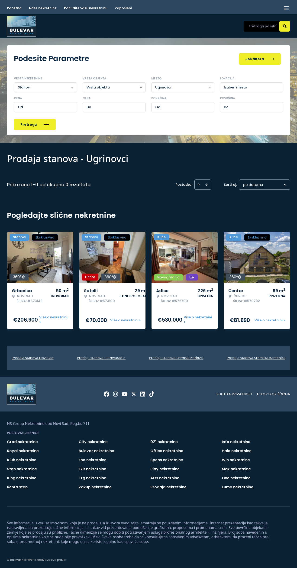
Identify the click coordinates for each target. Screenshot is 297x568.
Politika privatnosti (234, 393)
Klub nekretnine (21, 459)
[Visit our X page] (133, 393)
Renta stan (17, 486)
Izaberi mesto (235, 86)
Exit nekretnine (92, 468)
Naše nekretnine (43, 8)
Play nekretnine (165, 468)
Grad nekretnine (22, 441)
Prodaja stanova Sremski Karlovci (176, 356)
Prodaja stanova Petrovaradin (101, 356)
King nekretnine (21, 477)
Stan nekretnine (22, 468)
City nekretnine (93, 441)
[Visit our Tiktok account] (152, 393)
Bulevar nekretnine (96, 450)
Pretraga (34, 123)
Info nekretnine (236, 441)
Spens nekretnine (166, 459)
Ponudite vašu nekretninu (85, 8)
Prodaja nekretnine (168, 486)
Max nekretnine (236, 468)
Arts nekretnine (164, 477)
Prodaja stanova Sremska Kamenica (256, 356)
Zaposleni (123, 8)
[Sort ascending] (198, 184)
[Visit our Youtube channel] (124, 393)
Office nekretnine (166, 450)
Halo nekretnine (237, 450)
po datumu (253, 183)
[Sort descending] (206, 184)
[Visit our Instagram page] (115, 393)
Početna (14, 8)
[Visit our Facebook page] (106, 393)
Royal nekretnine (23, 450)
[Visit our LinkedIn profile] (142, 393)
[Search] (284, 26)
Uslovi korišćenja (273, 393)
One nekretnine (236, 477)
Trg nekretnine (92, 477)
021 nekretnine (164, 441)
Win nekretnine (236, 459)
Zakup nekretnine (95, 486)
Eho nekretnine (93, 459)
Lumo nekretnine (237, 486)
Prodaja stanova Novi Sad (33, 356)
